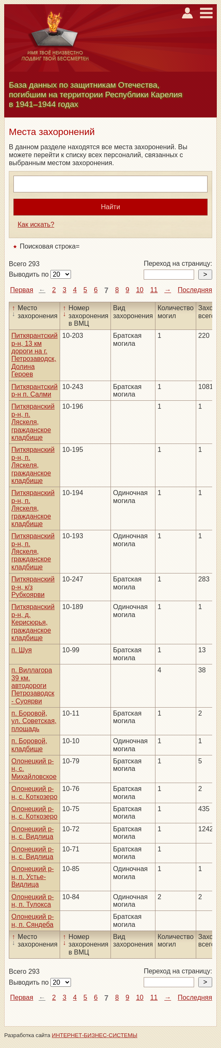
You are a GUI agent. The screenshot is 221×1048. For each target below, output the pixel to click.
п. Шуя (21, 650)
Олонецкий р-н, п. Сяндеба (32, 920)
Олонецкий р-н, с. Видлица (32, 832)
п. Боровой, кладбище (29, 744)
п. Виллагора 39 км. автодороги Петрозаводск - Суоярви (32, 686)
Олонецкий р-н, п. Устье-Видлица (32, 876)
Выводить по (29, 274)
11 (154, 289)
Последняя (195, 289)
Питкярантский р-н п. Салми (34, 390)
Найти (110, 206)
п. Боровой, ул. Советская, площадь (34, 721)
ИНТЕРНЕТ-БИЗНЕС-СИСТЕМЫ (94, 1035)
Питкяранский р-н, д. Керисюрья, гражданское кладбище (33, 622)
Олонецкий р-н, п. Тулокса (32, 900)
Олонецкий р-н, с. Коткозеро (34, 792)
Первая (21, 289)
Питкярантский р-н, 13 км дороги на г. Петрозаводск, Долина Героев (34, 355)
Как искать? (36, 224)
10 (140, 289)
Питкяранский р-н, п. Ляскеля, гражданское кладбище (33, 422)
